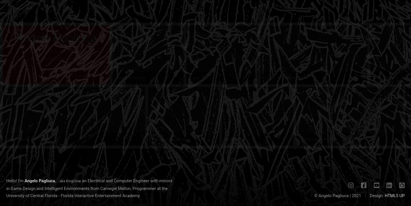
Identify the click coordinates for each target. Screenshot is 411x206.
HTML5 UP (395, 195)
